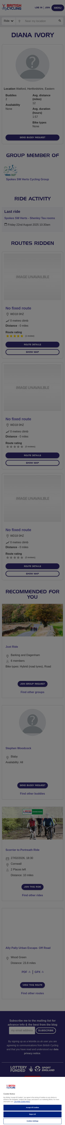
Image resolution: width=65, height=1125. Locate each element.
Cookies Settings (32, 1121)
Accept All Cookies (32, 1107)
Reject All (32, 1114)
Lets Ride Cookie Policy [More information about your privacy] (22, 1101)
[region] (32, 1101)
